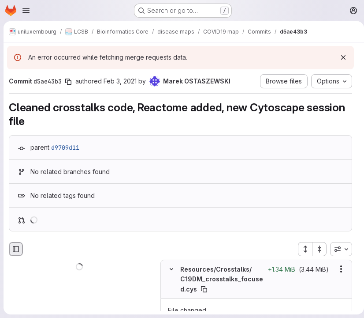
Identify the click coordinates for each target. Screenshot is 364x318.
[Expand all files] (301, 249)
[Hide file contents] (171, 269)
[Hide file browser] (16, 249)
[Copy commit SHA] (68, 81)
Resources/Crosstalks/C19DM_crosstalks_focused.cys (219, 279)
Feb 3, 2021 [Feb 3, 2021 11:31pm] (120, 81)
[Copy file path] (208, 289)
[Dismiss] (339, 57)
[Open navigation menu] (26, 11)
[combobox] (338, 249)
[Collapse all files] (316, 249)
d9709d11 (65, 147)
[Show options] (337, 269)
